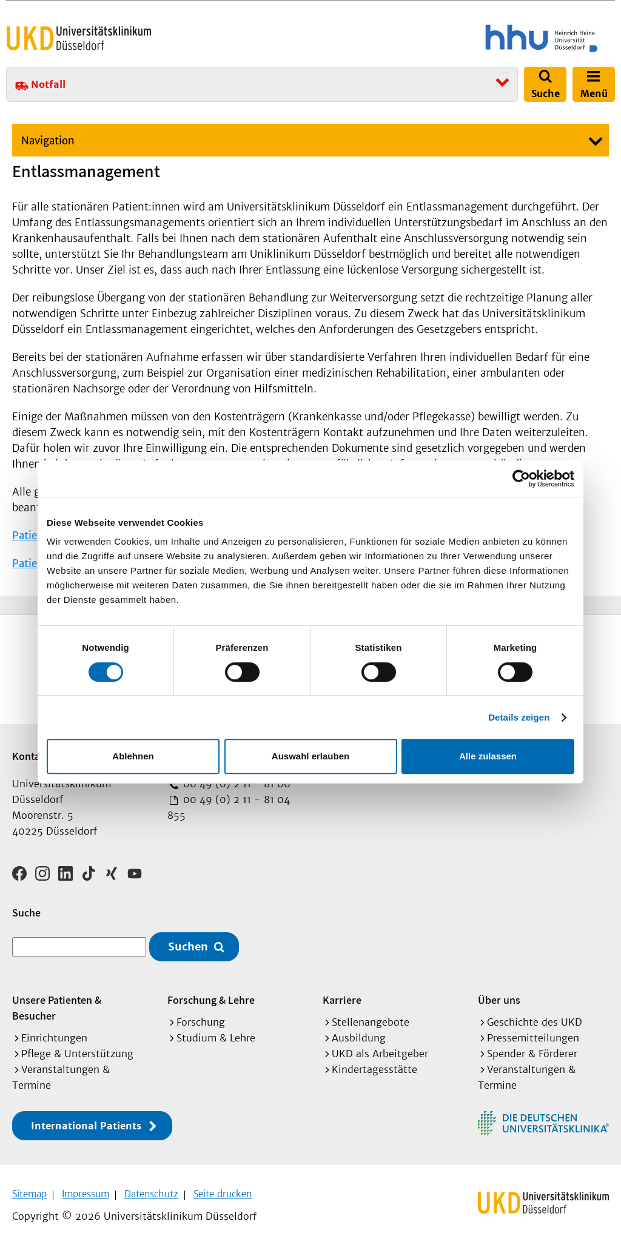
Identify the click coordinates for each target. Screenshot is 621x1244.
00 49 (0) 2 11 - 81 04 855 (228, 807)
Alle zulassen (488, 756)
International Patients (86, 1121)
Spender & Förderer (532, 1049)
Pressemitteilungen (533, 1033)
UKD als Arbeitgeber (380, 1049)
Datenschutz (151, 1189)
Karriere (342, 996)
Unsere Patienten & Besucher (56, 1003)
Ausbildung (359, 1033)
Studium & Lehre (215, 1033)
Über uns (499, 996)
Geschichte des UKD (534, 1018)
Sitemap (29, 1189)
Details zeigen (518, 717)
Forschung (200, 1018)
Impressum (85, 1189)
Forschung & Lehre (211, 996)
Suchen (188, 943)
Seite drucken (222, 1189)
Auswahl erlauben (310, 756)
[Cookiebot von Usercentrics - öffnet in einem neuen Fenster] (521, 478)
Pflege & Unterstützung (77, 1049)
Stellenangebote (370, 1018)
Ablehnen (132, 756)
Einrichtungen (54, 1033)
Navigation (48, 140)
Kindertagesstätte (374, 1065)
